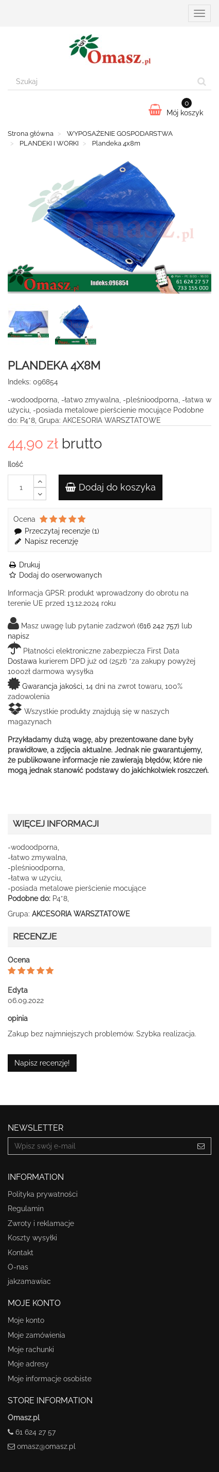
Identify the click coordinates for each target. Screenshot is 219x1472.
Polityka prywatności (43, 1194)
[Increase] (39, 481)
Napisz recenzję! (42, 1063)
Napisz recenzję (45, 541)
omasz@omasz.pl (46, 1446)
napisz (18, 636)
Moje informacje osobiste (50, 1379)
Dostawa (22, 661)
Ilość (15, 464)
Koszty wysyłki (32, 1238)
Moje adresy (28, 1364)
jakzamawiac (29, 1281)
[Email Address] (100, 1146)
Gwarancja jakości (52, 686)
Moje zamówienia (36, 1335)
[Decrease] (39, 493)
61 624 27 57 (35, 1432)
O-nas (18, 1267)
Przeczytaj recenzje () (56, 531)
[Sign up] (201, 1146)
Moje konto (26, 1320)
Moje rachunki (31, 1349)
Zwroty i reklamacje (41, 1223)
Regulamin (26, 1208)
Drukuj (24, 565)
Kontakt (20, 1253)
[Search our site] (100, 81)
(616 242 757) (158, 626)
